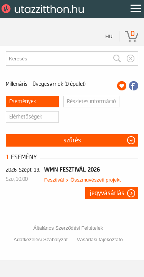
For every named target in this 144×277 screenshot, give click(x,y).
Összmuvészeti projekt (96, 180)
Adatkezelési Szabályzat (40, 239)
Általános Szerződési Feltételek (68, 228)
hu (109, 36)
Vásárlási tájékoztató (100, 239)
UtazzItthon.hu (44, 9)
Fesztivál (54, 180)
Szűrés (72, 140)
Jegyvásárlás (107, 193)
